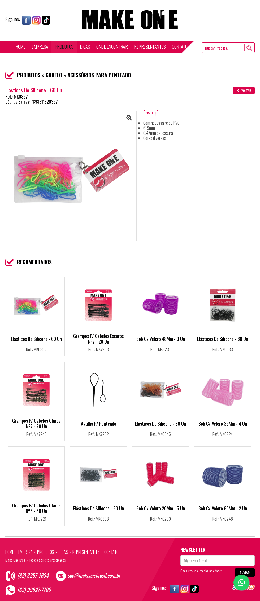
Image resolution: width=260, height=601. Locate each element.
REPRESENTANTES (150, 46)
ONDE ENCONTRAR (112, 46)
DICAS (85, 46)
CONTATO (180, 46)
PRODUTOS (64, 46)
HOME (20, 46)
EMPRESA (40, 46)
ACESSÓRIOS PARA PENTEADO (99, 75)
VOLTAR (243, 90)
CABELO (54, 75)
